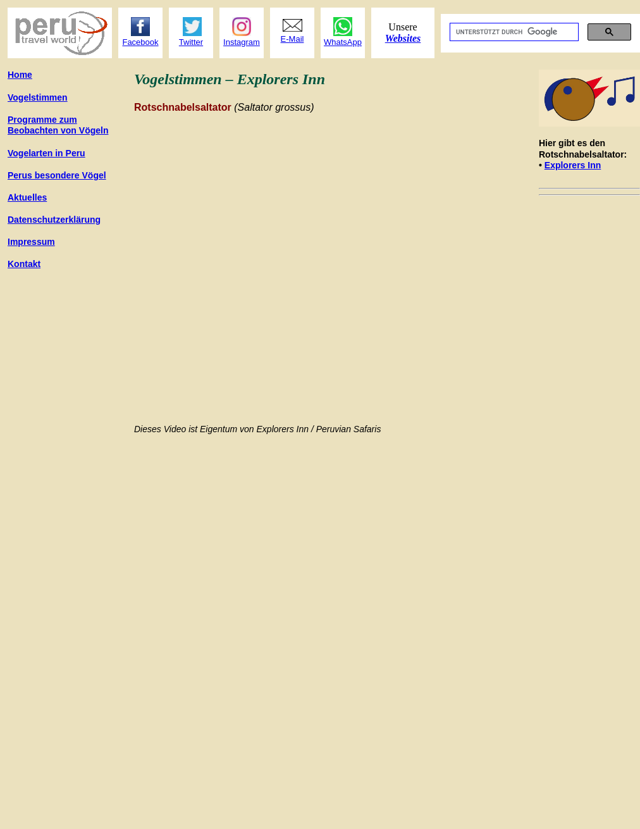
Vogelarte (46, 153)
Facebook (140, 42)
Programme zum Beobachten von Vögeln (58, 125)
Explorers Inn (573, 165)
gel (57, 175)
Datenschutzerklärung (54, 220)
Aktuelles (27, 197)
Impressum (31, 242)
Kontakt (24, 264)
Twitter (191, 42)
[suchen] (513, 32)
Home (20, 75)
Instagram (241, 42)
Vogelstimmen (38, 97)
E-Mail (292, 39)
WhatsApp (343, 42)
